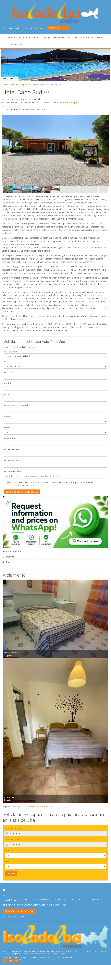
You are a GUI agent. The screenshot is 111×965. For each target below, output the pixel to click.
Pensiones (80, 37)
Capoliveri (25, 84)
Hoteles (9, 37)
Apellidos (8, 383)
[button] (106, 150)
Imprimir (8, 556)
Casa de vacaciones (14, 44)
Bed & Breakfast (91, 899)
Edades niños (10, 438)
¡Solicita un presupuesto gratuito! (20, 911)
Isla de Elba (29, 806)
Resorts (70, 37)
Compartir (42, 109)
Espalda (8, 562)
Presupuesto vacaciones (59, 28)
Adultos (7, 416)
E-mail (7, 394)
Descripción (10, 109)
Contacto (35, 957)
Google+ (68, 957)
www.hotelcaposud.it (71, 102)
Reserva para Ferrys (30, 28)
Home (6, 84)
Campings (45, 37)
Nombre (8, 372)
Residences (19, 37)
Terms (49, 957)
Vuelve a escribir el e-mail (16, 405)
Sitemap (57, 957)
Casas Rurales (62, 899)
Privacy (43, 957)
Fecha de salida (11, 460)
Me (62, 957)
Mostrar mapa (26, 109)
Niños (7, 427)
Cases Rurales (58, 37)
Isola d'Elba (7, 957)
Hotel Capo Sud (12, 551)
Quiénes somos (24, 957)
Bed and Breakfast (95, 37)
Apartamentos (33, 37)
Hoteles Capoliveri (44, 806)
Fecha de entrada (12, 449)
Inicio (5, 28)
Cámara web (14, 28)
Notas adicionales (12, 471)
